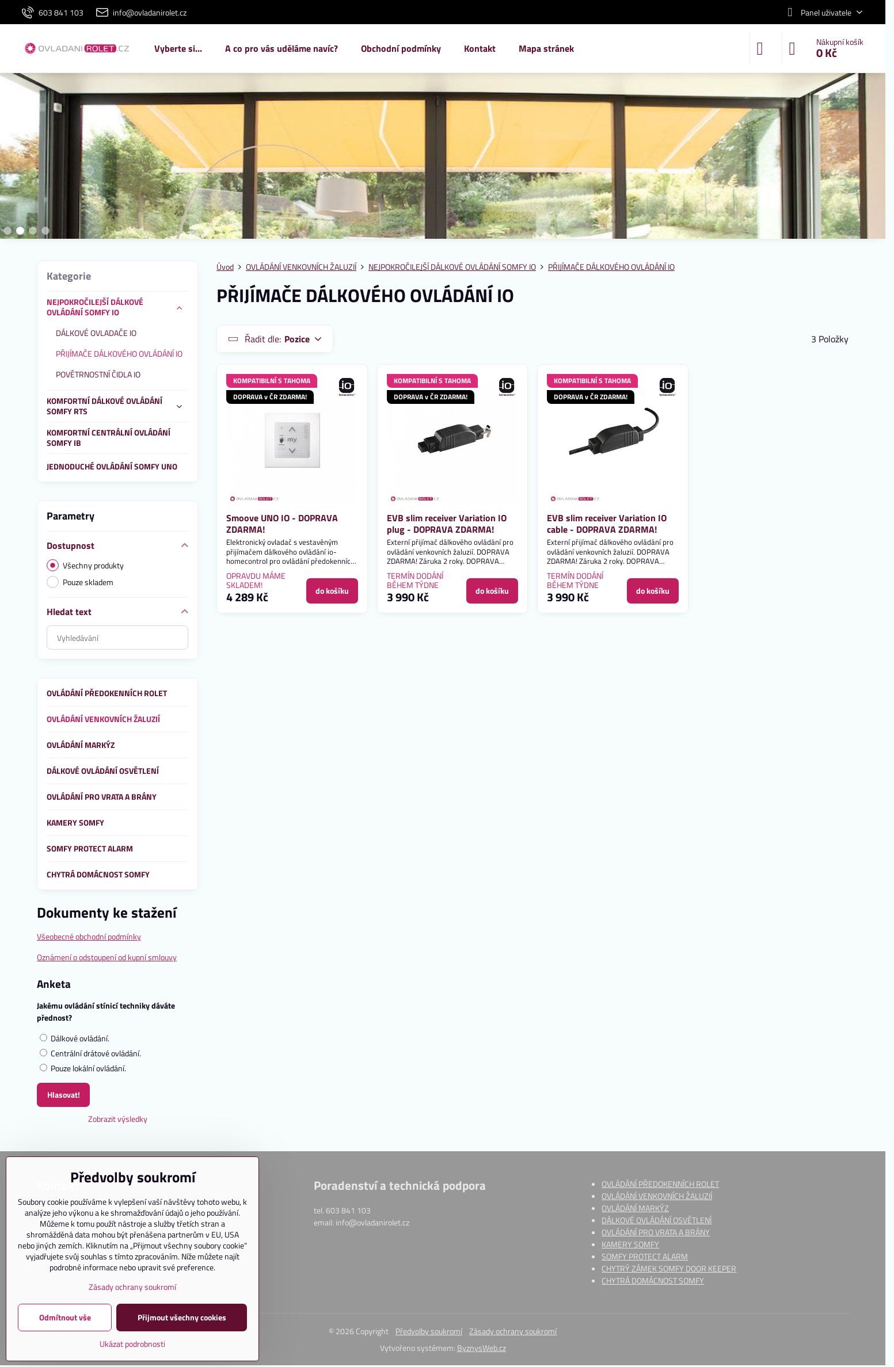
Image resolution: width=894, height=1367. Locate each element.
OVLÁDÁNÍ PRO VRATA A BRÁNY (656, 1232)
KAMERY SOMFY (630, 1244)
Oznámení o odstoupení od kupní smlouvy (107, 957)
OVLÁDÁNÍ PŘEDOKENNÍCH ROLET (660, 1184)
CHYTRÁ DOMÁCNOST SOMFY (653, 1280)
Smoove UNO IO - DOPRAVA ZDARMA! (282, 523)
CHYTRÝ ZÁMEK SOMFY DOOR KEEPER (669, 1268)
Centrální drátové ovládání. (90, 1053)
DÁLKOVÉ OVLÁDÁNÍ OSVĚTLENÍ (657, 1220)
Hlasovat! (63, 1095)
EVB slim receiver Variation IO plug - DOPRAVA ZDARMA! (447, 523)
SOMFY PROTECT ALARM (645, 1256)
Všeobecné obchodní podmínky (89, 936)
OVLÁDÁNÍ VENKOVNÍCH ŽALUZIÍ (657, 1196)
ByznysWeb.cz (481, 1348)
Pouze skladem (80, 582)
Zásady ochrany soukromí (513, 1331)
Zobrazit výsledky (117, 1119)
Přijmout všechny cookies (182, 1317)
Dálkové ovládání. (74, 1038)
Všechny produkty (85, 565)
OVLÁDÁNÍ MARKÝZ (635, 1208)
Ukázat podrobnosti (132, 1343)
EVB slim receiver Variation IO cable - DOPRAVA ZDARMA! (607, 523)
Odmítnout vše (65, 1317)
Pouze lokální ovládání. (83, 1068)
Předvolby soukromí (428, 1331)
